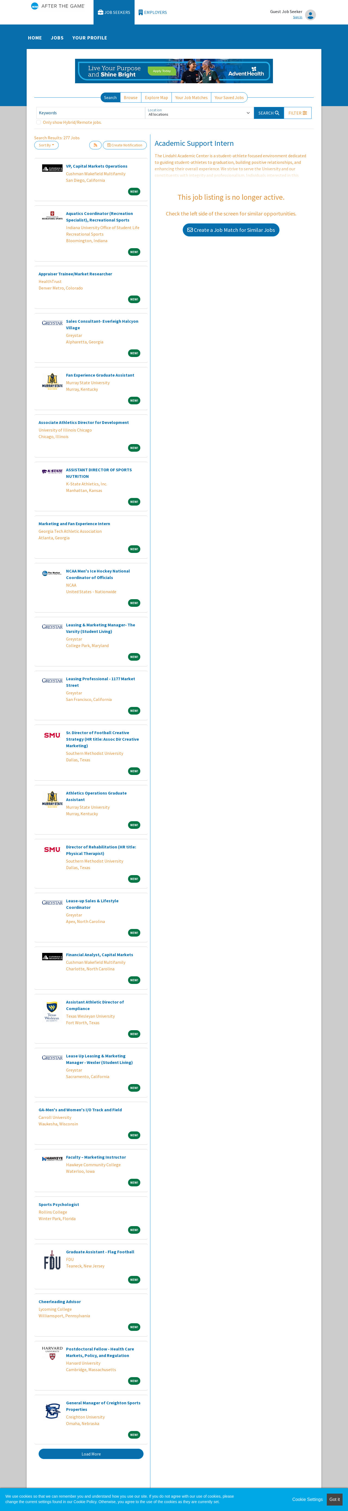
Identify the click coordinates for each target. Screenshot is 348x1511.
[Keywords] (90, 113)
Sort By (45, 145)
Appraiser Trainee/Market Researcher (75, 273)
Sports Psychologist (59, 1204)
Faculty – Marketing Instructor (96, 1157)
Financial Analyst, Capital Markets (99, 954)
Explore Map (156, 97)
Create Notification (124, 145)
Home (35, 38)
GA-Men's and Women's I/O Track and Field (80, 1109)
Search (110, 97)
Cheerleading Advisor (60, 1301)
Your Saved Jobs (229, 97)
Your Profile (90, 38)
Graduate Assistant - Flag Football (100, 1251)
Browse (131, 97)
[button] (298, 113)
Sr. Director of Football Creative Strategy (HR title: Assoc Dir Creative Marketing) (102, 739)
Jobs (57, 38)
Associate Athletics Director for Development (84, 422)
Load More (91, 1454)
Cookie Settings (307, 1499)
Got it (335, 1499)
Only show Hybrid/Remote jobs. (72, 122)
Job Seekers (114, 12)
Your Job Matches (191, 97)
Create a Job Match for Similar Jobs (231, 229)
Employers (153, 12)
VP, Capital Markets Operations (97, 166)
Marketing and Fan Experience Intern (74, 523)
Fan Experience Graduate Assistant (100, 375)
